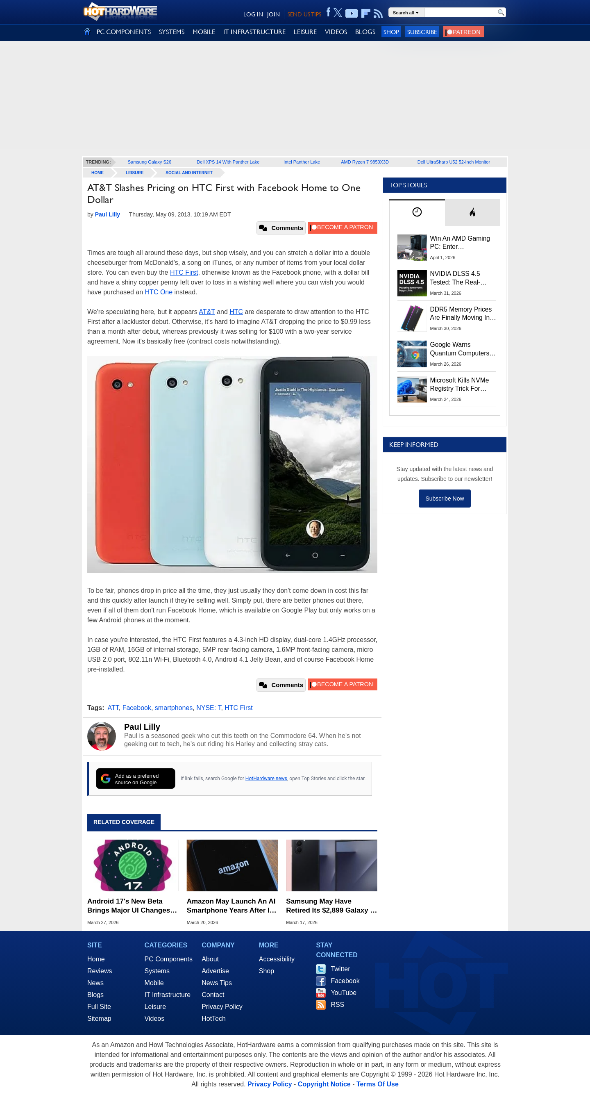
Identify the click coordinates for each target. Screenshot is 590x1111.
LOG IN (253, 14)
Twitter (340, 968)
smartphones (174, 707)
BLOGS (365, 32)
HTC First (184, 272)
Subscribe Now (444, 498)
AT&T (207, 311)
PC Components (169, 959)
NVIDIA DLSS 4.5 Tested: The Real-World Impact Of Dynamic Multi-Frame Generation (460, 278)
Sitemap (99, 1018)
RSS (337, 1004)
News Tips (217, 982)
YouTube (343, 992)
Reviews (99, 971)
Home (96, 959)
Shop (391, 31)
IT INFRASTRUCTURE (254, 32)
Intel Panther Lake (302, 161)
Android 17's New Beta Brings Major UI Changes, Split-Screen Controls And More (130, 906)
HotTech (214, 1018)
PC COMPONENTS (124, 32)
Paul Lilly (142, 726)
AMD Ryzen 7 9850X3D (365, 161)
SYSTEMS (171, 32)
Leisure (134, 173)
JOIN (273, 14)
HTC (236, 311)
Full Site (99, 1006)
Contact (213, 994)
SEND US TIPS (304, 14)
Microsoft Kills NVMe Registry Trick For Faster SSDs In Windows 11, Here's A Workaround (461, 385)
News (95, 982)
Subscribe (422, 31)
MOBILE (204, 32)
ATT (113, 707)
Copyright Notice (324, 1084)
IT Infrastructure (168, 994)
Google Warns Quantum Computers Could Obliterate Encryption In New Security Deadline (460, 349)
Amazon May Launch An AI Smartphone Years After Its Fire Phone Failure (231, 906)
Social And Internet (189, 173)
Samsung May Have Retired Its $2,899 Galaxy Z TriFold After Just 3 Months (331, 906)
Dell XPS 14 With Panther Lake (228, 161)
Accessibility (277, 959)
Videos (155, 1018)
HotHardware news (266, 778)
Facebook (137, 707)
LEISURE (305, 32)
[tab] (417, 212)
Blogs (95, 994)
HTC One (159, 292)
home (97, 173)
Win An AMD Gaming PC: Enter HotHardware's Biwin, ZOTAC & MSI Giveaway (460, 243)
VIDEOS (336, 32)
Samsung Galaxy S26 (149, 161)
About (210, 959)
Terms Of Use (377, 1084)
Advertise (215, 971)
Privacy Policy (222, 1006)
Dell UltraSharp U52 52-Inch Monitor (454, 161)
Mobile (154, 982)
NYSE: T (208, 707)
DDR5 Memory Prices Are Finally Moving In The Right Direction (461, 314)
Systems (157, 971)
